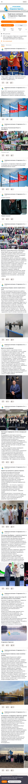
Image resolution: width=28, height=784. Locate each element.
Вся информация (7, 41)
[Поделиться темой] (7, 82)
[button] (3, 45)
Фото (12, 29)
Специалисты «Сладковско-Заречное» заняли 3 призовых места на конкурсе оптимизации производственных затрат (13, 165)
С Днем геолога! (5, 197)
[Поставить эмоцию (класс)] (12, 82)
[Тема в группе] (14, 250)
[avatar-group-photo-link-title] (4, 16)
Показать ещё (5, 152)
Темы (4, 29)
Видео (20, 29)
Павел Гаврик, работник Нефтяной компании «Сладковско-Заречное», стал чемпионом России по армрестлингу (13, 78)
